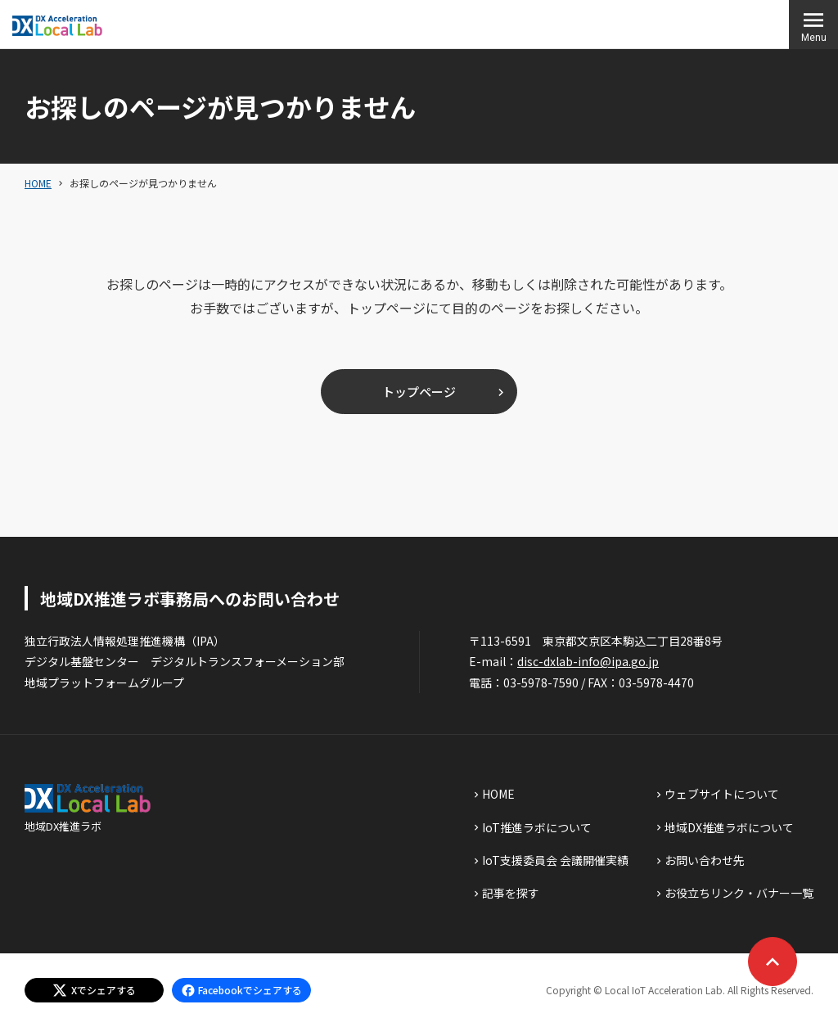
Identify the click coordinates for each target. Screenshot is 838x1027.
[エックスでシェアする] (94, 990)
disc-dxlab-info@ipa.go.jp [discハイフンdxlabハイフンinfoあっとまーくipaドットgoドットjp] (588, 661)
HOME (38, 183)
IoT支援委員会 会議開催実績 (555, 860)
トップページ (419, 391)
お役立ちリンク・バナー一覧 (739, 893)
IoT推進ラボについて (537, 827)
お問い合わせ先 (705, 860)
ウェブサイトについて (722, 794)
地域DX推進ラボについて (729, 827)
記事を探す (510, 893)
